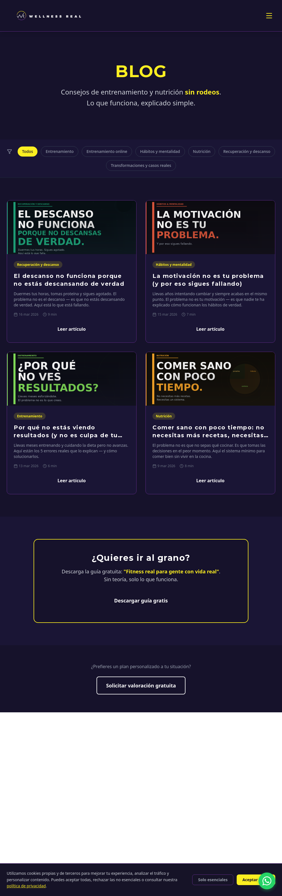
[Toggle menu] (269, 16)
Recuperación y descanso (246, 151)
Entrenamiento (60, 151)
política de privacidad (26, 885)
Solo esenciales (212, 879)
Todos (27, 151)
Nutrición (202, 151)
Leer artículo (71, 329)
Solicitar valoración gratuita (141, 685)
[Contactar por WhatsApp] (266, 881)
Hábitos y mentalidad (160, 151)
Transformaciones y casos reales (141, 165)
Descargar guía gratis (141, 600)
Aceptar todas (256, 879)
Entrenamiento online (106, 151)
